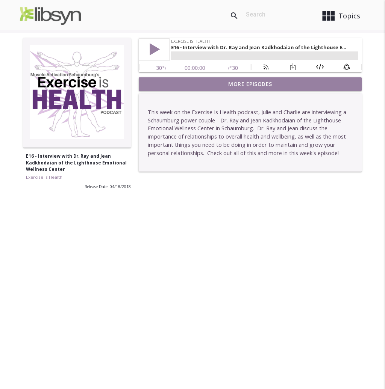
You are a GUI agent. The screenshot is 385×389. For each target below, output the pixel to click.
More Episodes (250, 83)
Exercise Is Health (44, 177)
